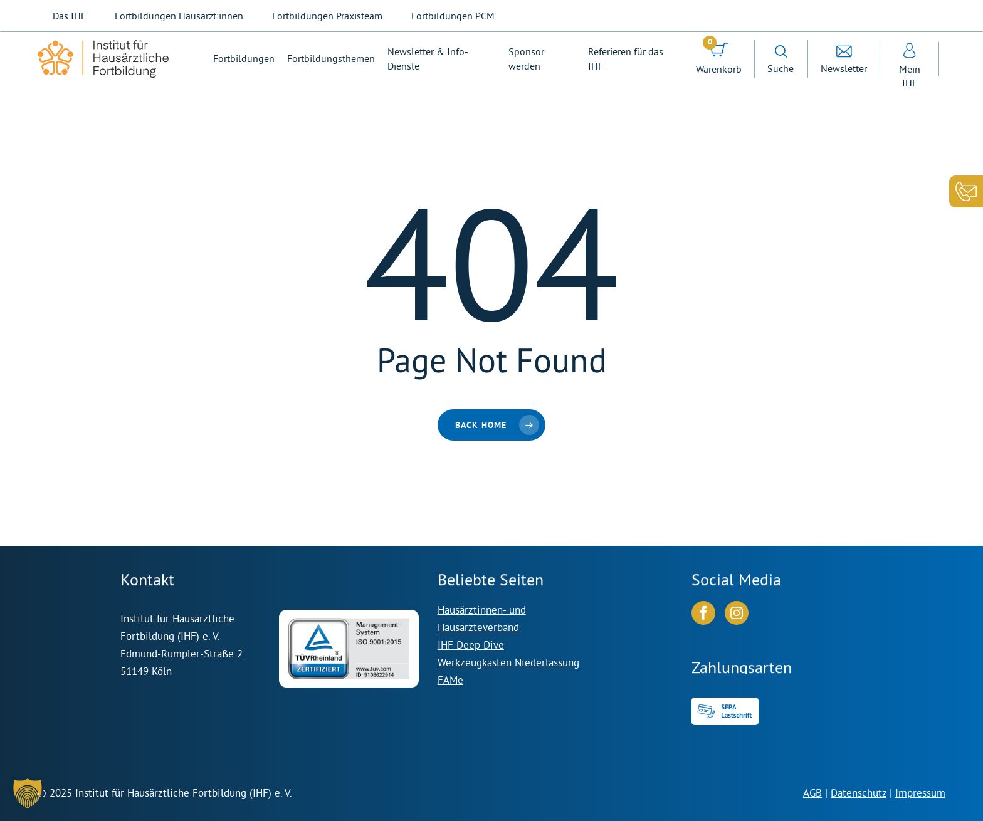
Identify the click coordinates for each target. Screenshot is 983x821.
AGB (812, 792)
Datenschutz (858, 792)
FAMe (450, 679)
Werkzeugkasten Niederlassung (508, 662)
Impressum (920, 792)
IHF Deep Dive (471, 644)
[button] (27, 793)
